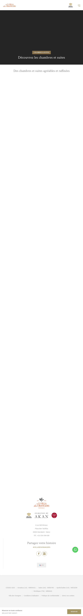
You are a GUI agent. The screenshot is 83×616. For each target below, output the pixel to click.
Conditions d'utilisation (31, 596)
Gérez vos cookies (68, 596)
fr (43, 565)
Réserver (74, 611)
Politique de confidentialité (50, 596)
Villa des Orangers (15, 596)
